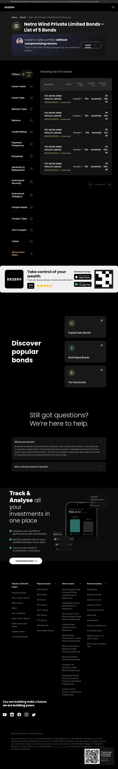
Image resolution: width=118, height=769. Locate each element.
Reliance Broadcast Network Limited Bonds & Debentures (71, 649)
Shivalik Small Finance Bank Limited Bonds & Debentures (71, 638)
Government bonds (95, 610)
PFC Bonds (42, 620)
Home (14, 17)
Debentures (92, 589)
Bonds (23, 17)
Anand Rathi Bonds (45, 630)
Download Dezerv (26, 560)
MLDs (14, 608)
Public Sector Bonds (21, 618)
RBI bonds (91, 615)
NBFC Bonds (17, 603)
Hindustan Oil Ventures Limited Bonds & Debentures (71, 668)
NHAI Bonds (42, 589)
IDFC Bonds (42, 605)
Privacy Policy (97, 746)
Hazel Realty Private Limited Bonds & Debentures (71, 606)
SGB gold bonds (94, 594)
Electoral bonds (94, 600)
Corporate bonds (94, 630)
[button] (91, 45)
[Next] (109, 184)
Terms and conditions (61, 746)
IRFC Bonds (42, 615)
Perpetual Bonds (19, 593)
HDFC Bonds (42, 610)
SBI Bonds (41, 600)
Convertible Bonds (20, 637)
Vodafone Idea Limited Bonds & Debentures (69, 627)
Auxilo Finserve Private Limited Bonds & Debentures (71, 692)
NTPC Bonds (42, 625)
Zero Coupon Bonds (20, 598)
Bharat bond (92, 620)
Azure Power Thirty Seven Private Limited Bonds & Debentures (71, 617)
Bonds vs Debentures (96, 625)
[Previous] (91, 184)
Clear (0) (26, 74)
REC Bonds (42, 594)
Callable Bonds (18, 631)
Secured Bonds (18, 613)
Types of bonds (94, 605)
